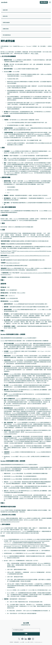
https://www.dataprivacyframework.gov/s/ (11, 531)
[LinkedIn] (26, 639)
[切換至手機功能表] (50, 2)
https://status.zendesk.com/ (13, 263)
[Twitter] (19, 639)
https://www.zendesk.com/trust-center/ (10, 521)
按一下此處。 (35, 53)
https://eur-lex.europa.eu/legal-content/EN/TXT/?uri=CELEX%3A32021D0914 (31, 541)
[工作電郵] (26, 630)
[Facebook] (22, 639)
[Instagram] (33, 639)
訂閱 (26, 633)
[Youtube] (29, 639)
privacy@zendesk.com (39, 134)
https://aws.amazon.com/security (12, 405)
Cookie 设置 (27, 642)
